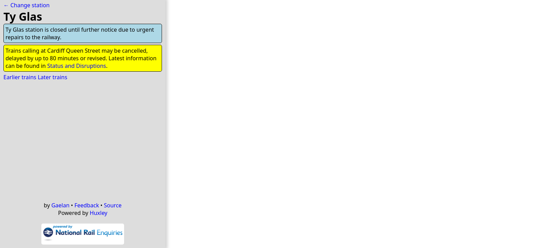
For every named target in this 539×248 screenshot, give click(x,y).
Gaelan (60, 205)
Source (113, 205)
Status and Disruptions (76, 66)
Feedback (86, 205)
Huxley (98, 213)
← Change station (26, 5)
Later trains (52, 77)
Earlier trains (19, 77)
